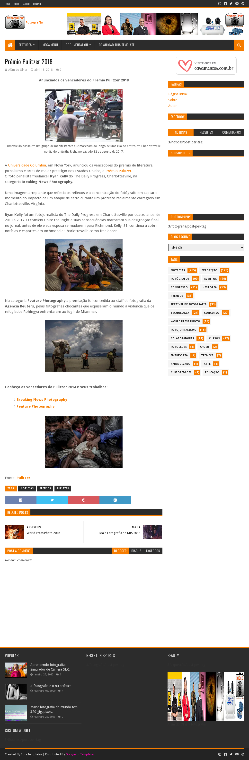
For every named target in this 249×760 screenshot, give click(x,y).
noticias (27, 488)
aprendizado (180, 364)
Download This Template (116, 44)
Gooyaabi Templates (80, 754)
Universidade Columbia (27, 165)
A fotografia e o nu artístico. (51, 686)
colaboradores (182, 338)
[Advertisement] (206, 412)
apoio (204, 347)
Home (7, 4)
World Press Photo (185, 321)
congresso (179, 287)
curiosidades (181, 372)
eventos (210, 278)
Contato (37, 4)
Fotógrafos (180, 278)
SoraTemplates (31, 754)
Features (25, 44)
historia (210, 287)
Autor (26, 4)
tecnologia (180, 312)
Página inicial (177, 94)
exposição (209, 270)
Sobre (17, 4)
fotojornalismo (183, 330)
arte (207, 364)
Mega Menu (50, 44)
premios (45, 488)
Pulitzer (23, 478)
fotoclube (179, 347)
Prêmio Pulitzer (118, 171)
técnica (207, 355)
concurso (211, 312)
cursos (214, 338)
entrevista (179, 355)
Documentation (77, 44)
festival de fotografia (188, 304)
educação (212, 372)
